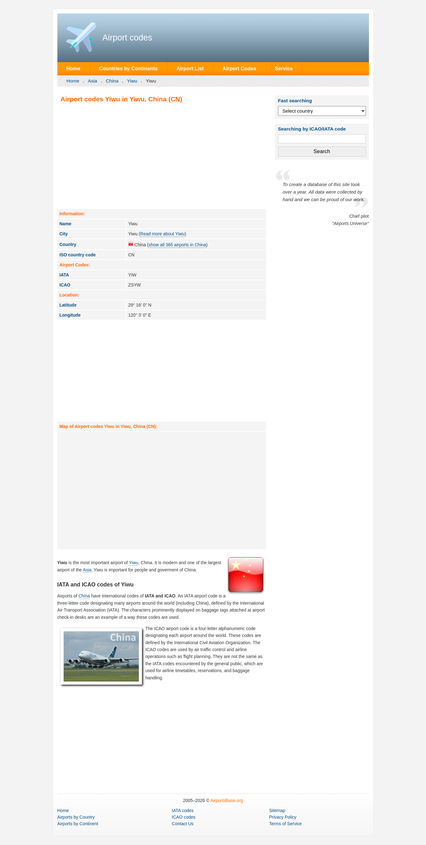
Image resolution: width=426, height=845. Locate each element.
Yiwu (132, 80)
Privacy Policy (282, 817)
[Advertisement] (161, 156)
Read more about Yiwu (162, 233)
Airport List (190, 68)
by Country (76, 817)
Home (73, 68)
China (112, 80)
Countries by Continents (128, 68)
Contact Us (182, 823)
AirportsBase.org (226, 800)
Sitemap (277, 810)
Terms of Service (285, 823)
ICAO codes (183, 817)
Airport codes (127, 37)
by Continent (77, 823)
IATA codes (183, 810)
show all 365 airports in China (177, 244)
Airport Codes (239, 68)
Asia (92, 80)
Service (284, 68)
